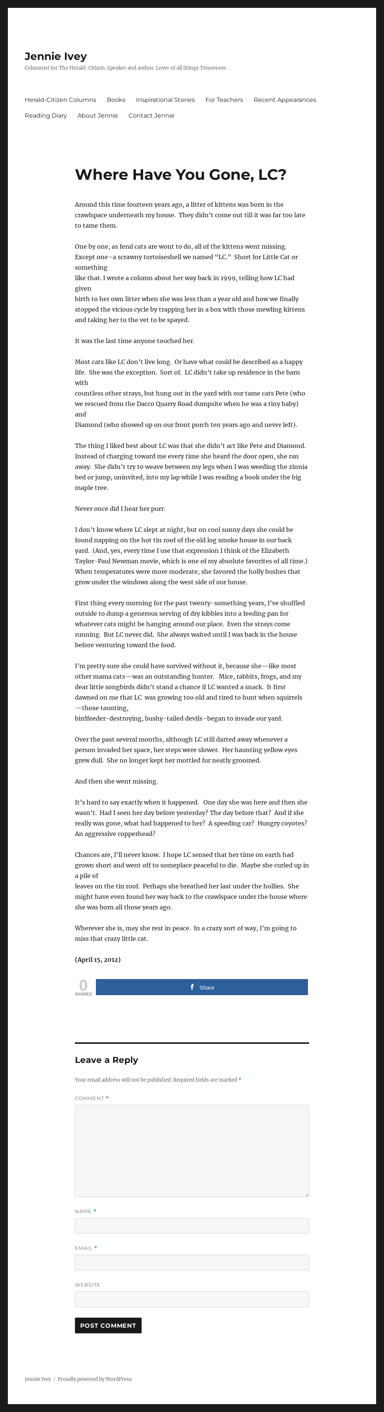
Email (86, 1248)
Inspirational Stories (165, 99)
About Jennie (98, 115)
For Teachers (224, 99)
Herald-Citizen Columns (60, 99)
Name (86, 1211)
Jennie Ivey (56, 56)
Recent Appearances (285, 99)
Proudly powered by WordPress (95, 1379)
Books (116, 99)
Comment (92, 1098)
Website (87, 1285)
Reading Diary (46, 115)
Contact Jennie (151, 115)
